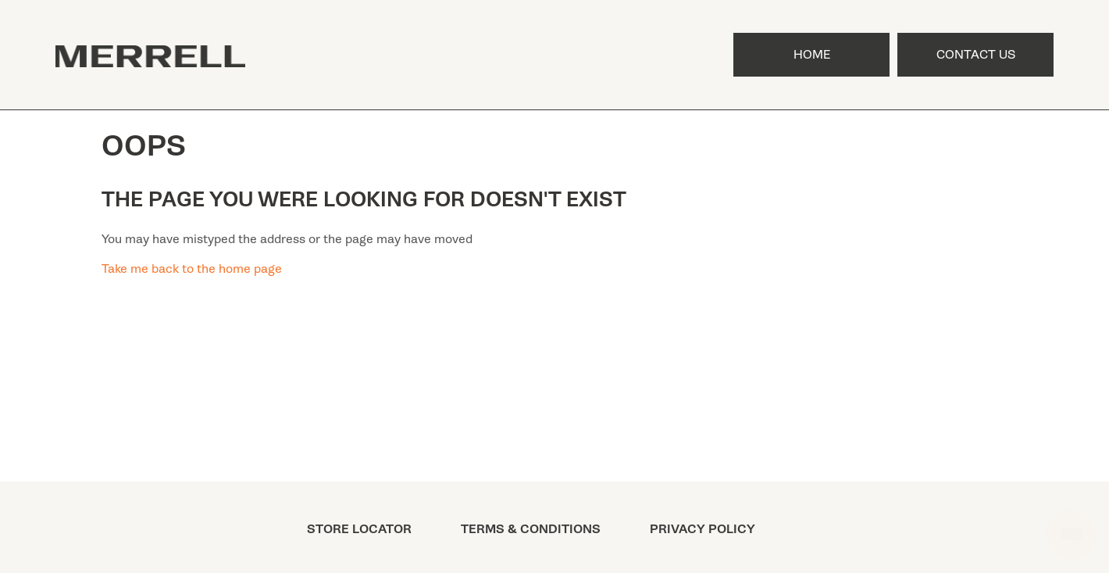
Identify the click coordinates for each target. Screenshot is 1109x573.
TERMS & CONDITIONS (531, 529)
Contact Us (975, 55)
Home (811, 55)
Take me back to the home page (192, 269)
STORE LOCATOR (359, 529)
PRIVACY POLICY (702, 529)
